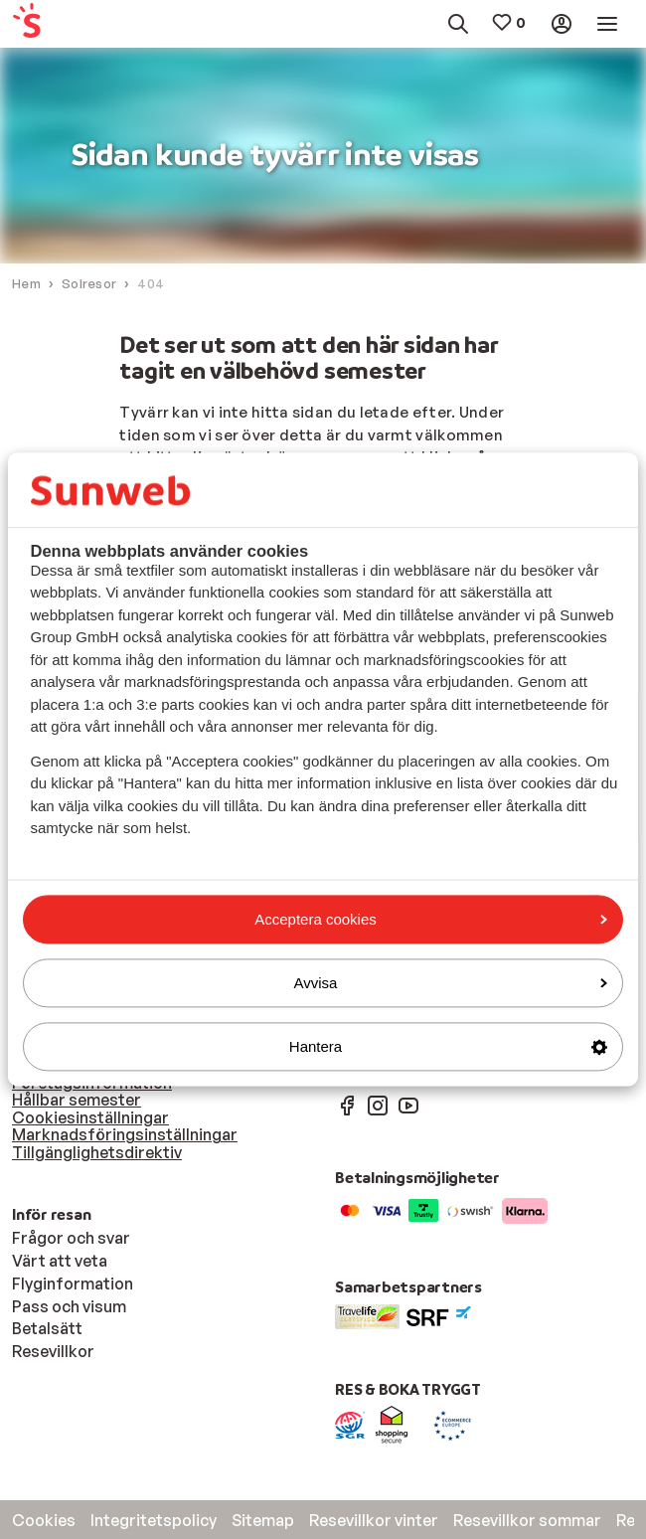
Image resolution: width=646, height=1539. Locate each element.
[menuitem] (52, 24)
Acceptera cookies (430, 919)
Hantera (448, 1046)
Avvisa (450, 982)
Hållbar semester (76, 1100)
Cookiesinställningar (90, 1117)
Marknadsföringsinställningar (125, 1134)
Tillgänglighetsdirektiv (97, 1152)
